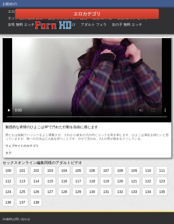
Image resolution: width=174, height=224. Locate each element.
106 (92, 171)
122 (148, 181)
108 (120, 171)
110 (148, 171)
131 (106, 192)
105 (78, 171)
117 (78, 181)
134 (148, 192)
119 (106, 181)
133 (134, 192)
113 (22, 181)
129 (78, 192)
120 (120, 181)
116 (64, 181)
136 (8, 202)
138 (36, 202)
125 (22, 192)
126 (36, 192)
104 (64, 171)
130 (92, 192)
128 (64, 192)
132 (120, 192)
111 (162, 171)
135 (162, 192)
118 (92, 181)
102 (36, 171)
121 (134, 181)
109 (134, 171)
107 (106, 171)
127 (50, 192)
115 (50, 181)
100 (8, 171)
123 (162, 181)
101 (22, 171)
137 (22, 202)
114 (36, 181)
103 (50, 171)
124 (8, 192)
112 (8, 181)
